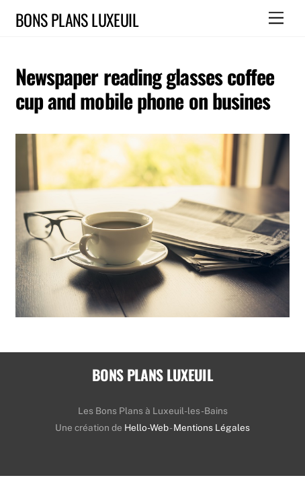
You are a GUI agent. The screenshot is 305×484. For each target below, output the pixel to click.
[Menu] (276, 18)
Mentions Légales (211, 427)
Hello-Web (146, 427)
